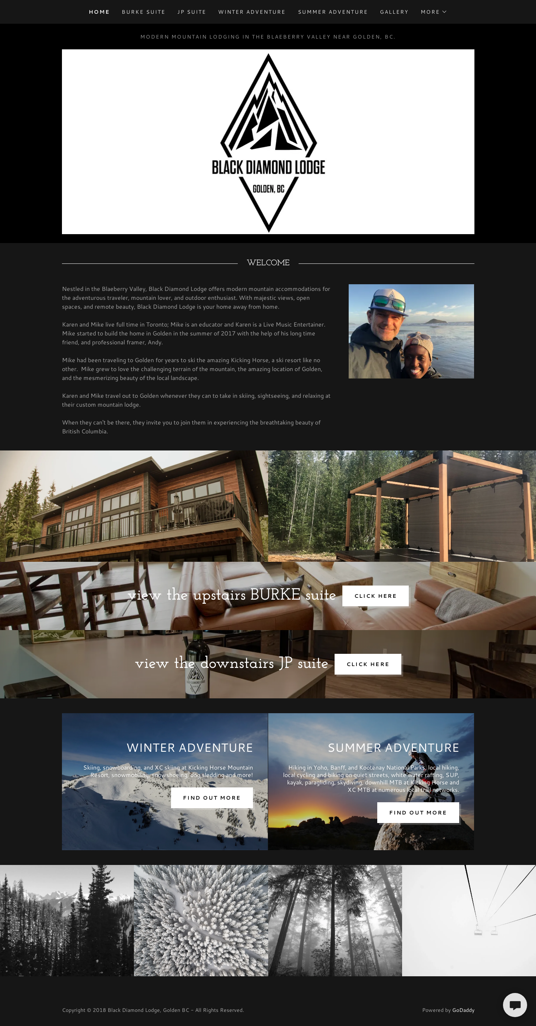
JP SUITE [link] (191, 12)
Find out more (212, 798)
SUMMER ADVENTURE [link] (333, 12)
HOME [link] (99, 12)
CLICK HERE (375, 596)
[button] (434, 11)
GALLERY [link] (394, 12)
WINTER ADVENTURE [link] (252, 12)
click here (367, 664)
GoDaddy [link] (463, 1010)
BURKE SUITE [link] (143, 12)
